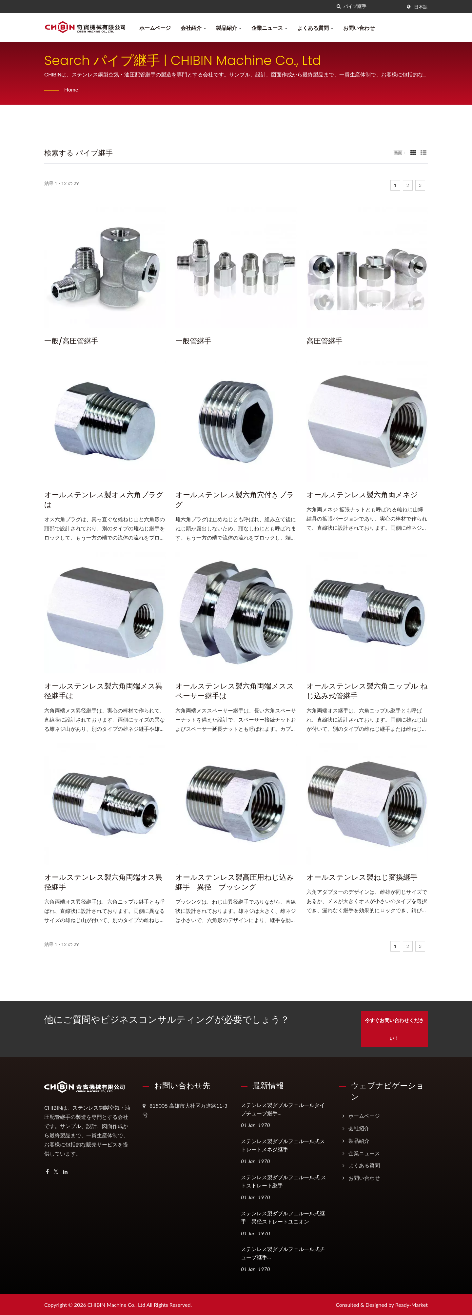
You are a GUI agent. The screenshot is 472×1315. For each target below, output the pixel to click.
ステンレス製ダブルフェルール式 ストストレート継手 (283, 1181)
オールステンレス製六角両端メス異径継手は (103, 691)
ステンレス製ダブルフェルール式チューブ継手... (283, 1253)
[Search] (373, 6)
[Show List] (423, 152)
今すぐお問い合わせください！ (395, 1028)
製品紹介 (229, 28)
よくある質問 (315, 28)
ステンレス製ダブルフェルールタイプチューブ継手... (283, 1109)
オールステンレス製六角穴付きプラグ (234, 500)
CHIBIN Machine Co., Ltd (116, 1304)
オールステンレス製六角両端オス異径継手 (103, 882)
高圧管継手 (324, 341)
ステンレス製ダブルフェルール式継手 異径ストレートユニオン (283, 1217)
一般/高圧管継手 (71, 341)
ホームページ (155, 28)
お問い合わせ (359, 28)
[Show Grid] (413, 152)
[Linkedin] (65, 1171)
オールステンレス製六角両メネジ (362, 495)
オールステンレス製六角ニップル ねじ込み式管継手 (367, 691)
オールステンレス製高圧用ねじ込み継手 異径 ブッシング (234, 882)
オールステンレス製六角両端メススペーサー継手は (234, 691)
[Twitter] (55, 1171)
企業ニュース (269, 28)
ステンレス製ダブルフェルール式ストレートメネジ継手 (283, 1145)
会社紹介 (193, 28)
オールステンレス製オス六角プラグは (104, 500)
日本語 (421, 7)
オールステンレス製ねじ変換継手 (362, 877)
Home (71, 89)
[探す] (339, 6)
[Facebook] (47, 1171)
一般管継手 (193, 341)
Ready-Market (411, 1304)
